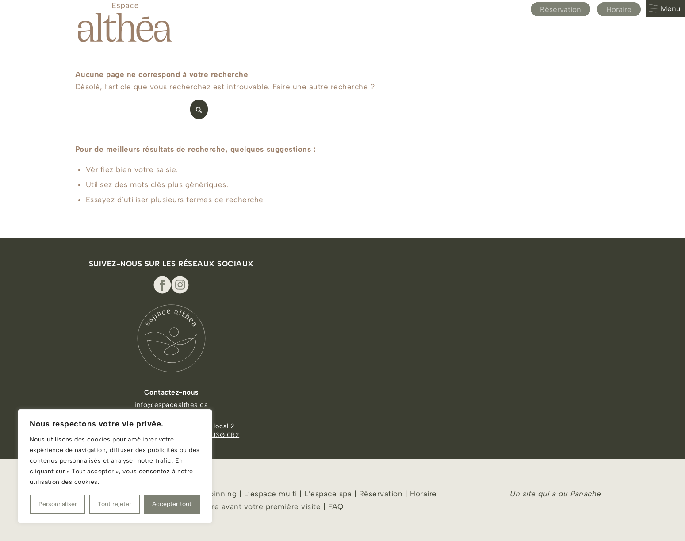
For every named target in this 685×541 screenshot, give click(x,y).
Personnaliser (57, 504)
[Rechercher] (141, 109)
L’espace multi (269, 493)
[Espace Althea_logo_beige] (125, 22)
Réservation (560, 9)
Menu (664, 8)
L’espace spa (328, 493)
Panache (585, 493)
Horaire (618, 9)
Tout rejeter (114, 504)
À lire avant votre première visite (260, 506)
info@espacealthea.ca (171, 404)
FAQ (336, 506)
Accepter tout (171, 504)
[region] (115, 466)
